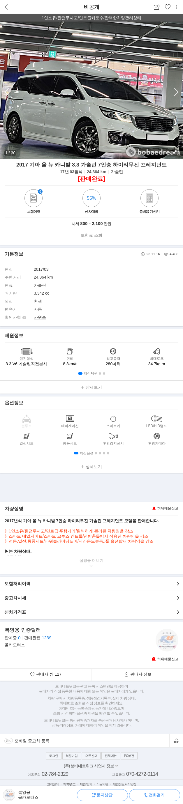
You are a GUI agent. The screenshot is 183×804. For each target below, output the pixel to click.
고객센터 (53, 784)
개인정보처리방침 (124, 784)
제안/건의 (86, 784)
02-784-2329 (55, 774)
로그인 (53, 755)
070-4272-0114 (142, 774)
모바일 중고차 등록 (32, 741)
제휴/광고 (69, 784)
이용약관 (102, 784)
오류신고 (91, 755)
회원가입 (72, 755)
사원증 (40, 317)
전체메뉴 (111, 755)
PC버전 (129, 755)
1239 (46, 637)
